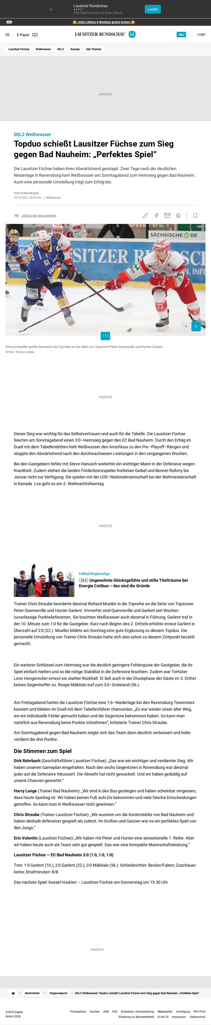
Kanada (75, 49)
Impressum (179, 1017)
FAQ (114, 1011)
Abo (181, 34)
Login (201, 34)
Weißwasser (43, 49)
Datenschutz (197, 1017)
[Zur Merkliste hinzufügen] (194, 215)
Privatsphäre (78, 1011)
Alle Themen (93, 49)
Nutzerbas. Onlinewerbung (137, 1011)
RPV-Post (199, 1011)
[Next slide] (196, 326)
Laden (153, 9)
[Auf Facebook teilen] (156, 215)
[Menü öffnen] (7, 34)
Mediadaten (165, 1011)
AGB (106, 1011)
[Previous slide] (186, 326)
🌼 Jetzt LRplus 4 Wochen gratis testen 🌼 (104, 22)
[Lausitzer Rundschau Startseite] (105, 34)
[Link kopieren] (145, 215)
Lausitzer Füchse (18, 49)
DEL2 (60, 49)
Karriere (94, 1011)
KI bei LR (163, 1017)
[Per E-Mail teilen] (167, 215)
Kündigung (183, 1011)
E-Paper (27, 35)
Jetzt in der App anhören (38, 215)
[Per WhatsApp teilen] (178, 215)
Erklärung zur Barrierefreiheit (136, 1017)
